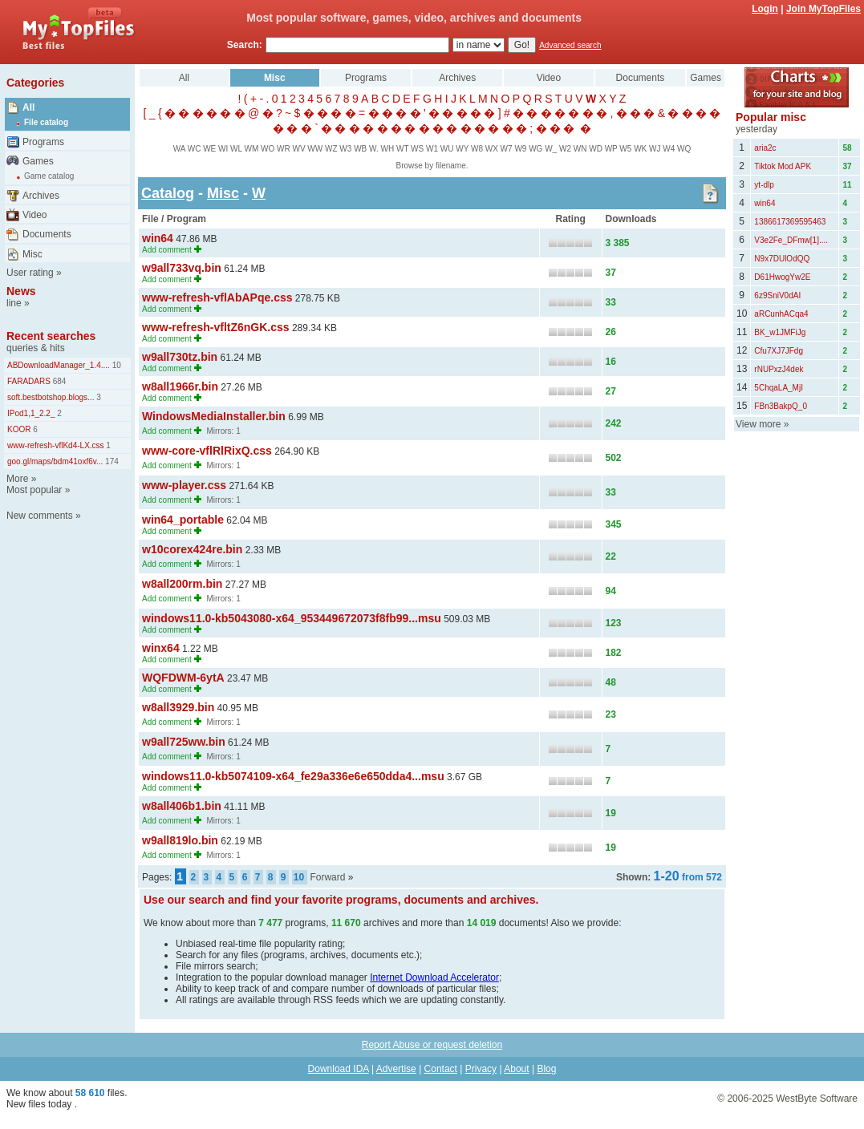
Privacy (481, 1068)
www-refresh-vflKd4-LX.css (55, 445)
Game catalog (49, 176)
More (17, 478)
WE (209, 148)
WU (447, 148)
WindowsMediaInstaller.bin (214, 416)
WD (595, 148)
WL (236, 148)
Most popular (34, 490)
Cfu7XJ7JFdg (778, 350)
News (21, 291)
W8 (477, 148)
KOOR (18, 429)
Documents (46, 234)
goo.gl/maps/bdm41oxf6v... (55, 461)
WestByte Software (817, 1098)
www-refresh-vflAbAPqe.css (217, 297)
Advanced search (570, 45)
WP (611, 148)
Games (38, 161)
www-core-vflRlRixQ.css (207, 450)
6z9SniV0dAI (777, 295)
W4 (669, 148)
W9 (520, 148)
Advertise (396, 1068)
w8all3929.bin (178, 707)
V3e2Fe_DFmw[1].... (791, 240)
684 (58, 381)
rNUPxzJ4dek (778, 369)
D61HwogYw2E (782, 277)
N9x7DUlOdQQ (781, 258)
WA (179, 148)
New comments (39, 515)
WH (387, 148)
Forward (327, 877)
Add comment (167, 249)
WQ (684, 148)
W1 (432, 148)
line (14, 303)
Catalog (167, 193)
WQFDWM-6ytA (183, 677)
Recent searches (50, 336)
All (28, 107)
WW (314, 148)
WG (535, 148)
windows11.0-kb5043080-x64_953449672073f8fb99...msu (291, 618)
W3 (345, 148)
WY (462, 148)
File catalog (46, 122)
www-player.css (184, 485)
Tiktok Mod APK (782, 166)
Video (34, 215)
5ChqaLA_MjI (778, 387)
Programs (43, 142)
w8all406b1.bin (181, 805)
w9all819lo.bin (180, 840)
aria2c (765, 148)
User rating (30, 272)
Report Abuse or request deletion (432, 1044)
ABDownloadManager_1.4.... (58, 365)
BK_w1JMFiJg (779, 332)
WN (580, 148)
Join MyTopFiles (823, 8)
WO (267, 148)
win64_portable (183, 519)
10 (115, 365)
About (516, 1068)
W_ (551, 148)
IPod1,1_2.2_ (31, 413)
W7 (507, 148)
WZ (331, 148)
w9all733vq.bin (181, 267)
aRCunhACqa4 (781, 314)
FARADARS (29, 381)
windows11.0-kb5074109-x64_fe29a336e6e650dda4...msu (293, 776)
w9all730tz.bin (179, 356)
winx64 (161, 647)
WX (491, 148)
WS (417, 148)
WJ (654, 148)
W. (374, 148)
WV (298, 148)
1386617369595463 (789, 221)
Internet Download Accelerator (434, 977)
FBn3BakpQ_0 (780, 406)
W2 (565, 148)
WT (402, 148)
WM (251, 148)
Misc (32, 254)
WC (194, 148)
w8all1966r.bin (180, 386)
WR (283, 148)
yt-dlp (763, 184)
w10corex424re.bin (192, 549)
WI (223, 148)
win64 (157, 238)
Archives (40, 195)
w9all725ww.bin (183, 741)
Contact (440, 1068)
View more (758, 424)
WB (360, 148)
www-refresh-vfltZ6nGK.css (216, 327)
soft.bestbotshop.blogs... (50, 397)
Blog (546, 1068)
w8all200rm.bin (182, 583)
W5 (625, 148)
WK (640, 148)
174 (110, 461)
